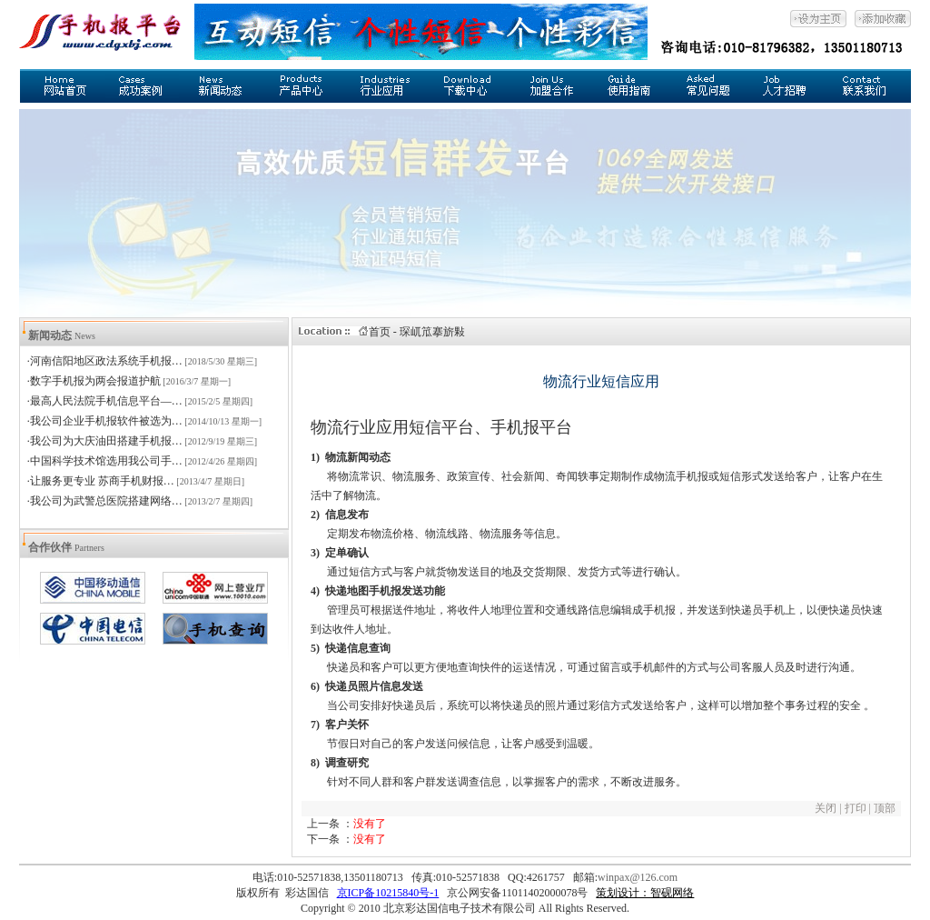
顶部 (887, 808)
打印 (855, 808)
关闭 (825, 808)
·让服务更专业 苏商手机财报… (100, 481)
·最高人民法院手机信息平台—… (105, 401)
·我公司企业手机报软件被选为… (105, 421)
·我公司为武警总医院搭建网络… (105, 501)
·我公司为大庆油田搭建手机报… (105, 441)
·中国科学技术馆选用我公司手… (105, 461)
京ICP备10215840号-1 (388, 892)
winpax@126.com (638, 877)
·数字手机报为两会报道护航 (94, 381)
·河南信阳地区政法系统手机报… (105, 361)
